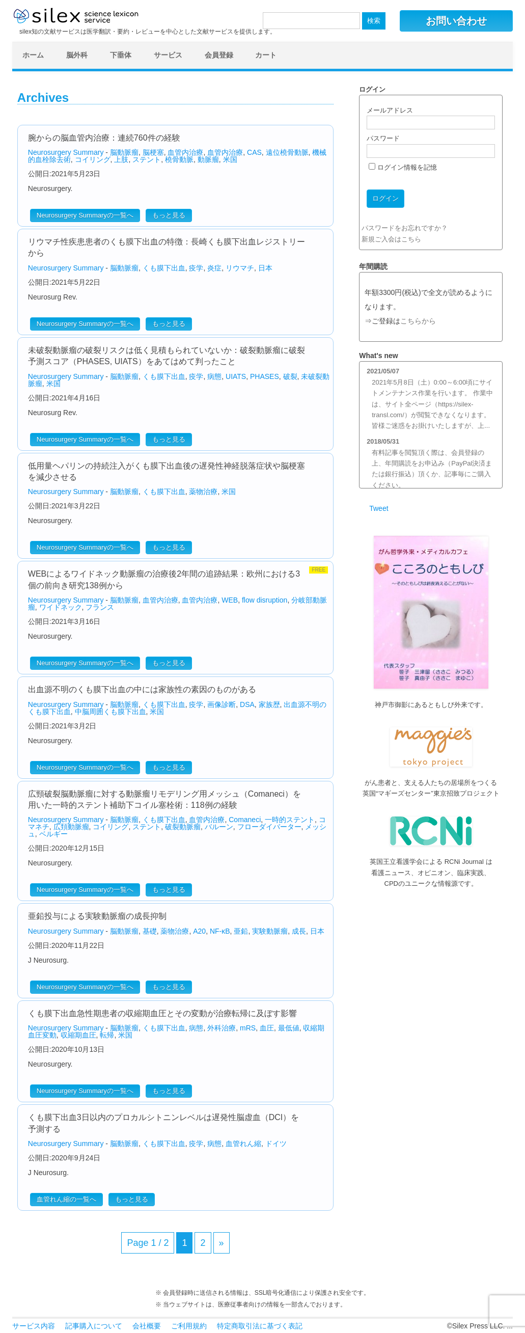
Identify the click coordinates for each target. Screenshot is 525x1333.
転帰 (107, 1035)
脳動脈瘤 (124, 152)
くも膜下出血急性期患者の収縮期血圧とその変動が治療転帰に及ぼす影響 (162, 1013)
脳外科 (77, 55)
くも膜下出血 (164, 268)
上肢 (121, 159)
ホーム (33, 55)
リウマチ (240, 268)
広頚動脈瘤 (71, 827)
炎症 (214, 268)
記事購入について (93, 1326)
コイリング (92, 159)
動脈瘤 (208, 159)
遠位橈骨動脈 (287, 152)
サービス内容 (33, 1326)
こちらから (418, 321)
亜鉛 (241, 931)
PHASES (264, 376)
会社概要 (146, 1326)
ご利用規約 (189, 1326)
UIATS (236, 376)
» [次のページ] (221, 1243)
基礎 (150, 931)
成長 (299, 931)
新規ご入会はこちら (391, 239)
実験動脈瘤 (270, 931)
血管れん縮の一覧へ (66, 1199)
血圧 (267, 1028)
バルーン (219, 827)
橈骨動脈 (179, 159)
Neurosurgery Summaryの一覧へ (85, 215)
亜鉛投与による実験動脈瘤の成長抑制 (97, 916)
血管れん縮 (243, 1143)
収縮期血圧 (78, 1035)
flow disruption (265, 600)
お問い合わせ (456, 20)
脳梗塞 (153, 152)
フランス (100, 607)
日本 (265, 268)
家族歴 (269, 704)
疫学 (196, 268)
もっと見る (168, 215)
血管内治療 (185, 152)
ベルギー (53, 834)
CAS (254, 152)
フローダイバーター (269, 827)
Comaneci (245, 819)
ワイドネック (60, 607)
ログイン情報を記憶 (403, 167)
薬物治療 (203, 491)
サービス (168, 55)
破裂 (290, 376)
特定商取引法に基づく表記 (259, 1326)
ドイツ (276, 1143)
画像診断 (221, 704)
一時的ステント (290, 819)
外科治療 (221, 1028)
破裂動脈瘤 (183, 827)
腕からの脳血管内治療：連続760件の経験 (104, 137)
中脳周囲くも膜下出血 (110, 712)
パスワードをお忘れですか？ (405, 228)
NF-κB (220, 931)
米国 (230, 159)
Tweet (378, 508)
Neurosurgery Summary (66, 152)
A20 (199, 931)
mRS (248, 1028)
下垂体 (120, 55)
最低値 (288, 1028)
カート (266, 55)
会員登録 (219, 55)
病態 (214, 376)
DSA (247, 704)
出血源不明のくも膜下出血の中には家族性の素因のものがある (142, 689)
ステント (146, 159)
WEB (230, 600)
